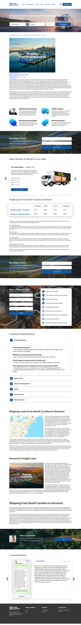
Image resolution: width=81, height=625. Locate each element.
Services (37, 4)
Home (23, 4)
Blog (42, 4)
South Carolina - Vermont (19, 210)
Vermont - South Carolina (19, 215)
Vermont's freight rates (14, 76)
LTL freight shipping (19, 190)
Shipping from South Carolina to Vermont (17, 77)
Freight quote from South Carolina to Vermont (18, 74)
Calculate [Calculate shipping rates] (63, 24)
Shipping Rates (29, 4)
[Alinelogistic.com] (14, 4)
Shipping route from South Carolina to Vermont (18, 75)
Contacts (53, 4)
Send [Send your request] (21, 313)
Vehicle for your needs (13, 73)
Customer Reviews (13, 78)
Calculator (47, 4)
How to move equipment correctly (64, 612)
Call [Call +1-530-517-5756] (63, 540)
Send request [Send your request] (57, 148)
